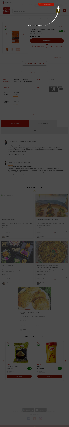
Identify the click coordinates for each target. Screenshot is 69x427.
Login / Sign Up (47, 4)
